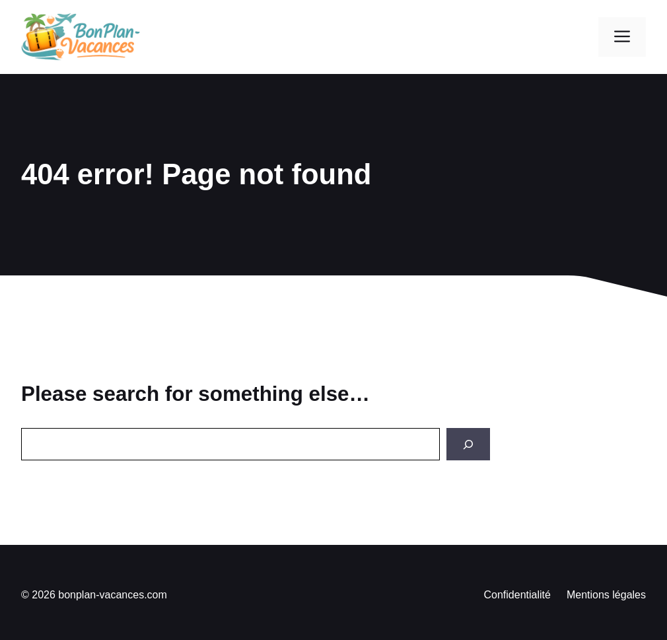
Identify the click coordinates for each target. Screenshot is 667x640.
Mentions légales (606, 594)
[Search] (468, 444)
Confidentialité (517, 594)
